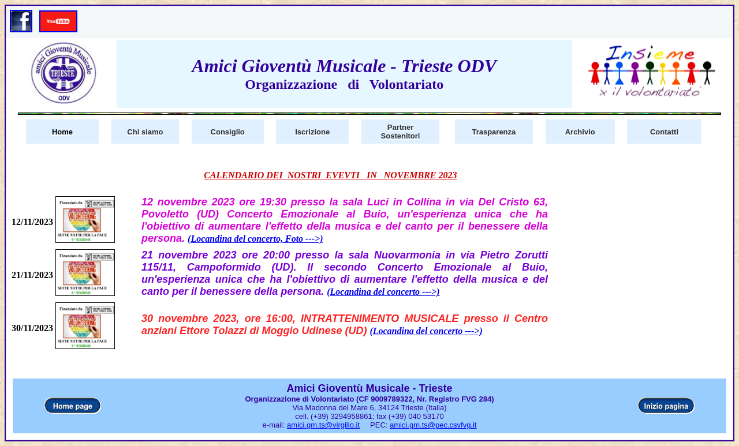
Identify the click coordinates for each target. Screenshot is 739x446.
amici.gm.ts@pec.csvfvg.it (433, 425)
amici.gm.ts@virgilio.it (323, 425)
